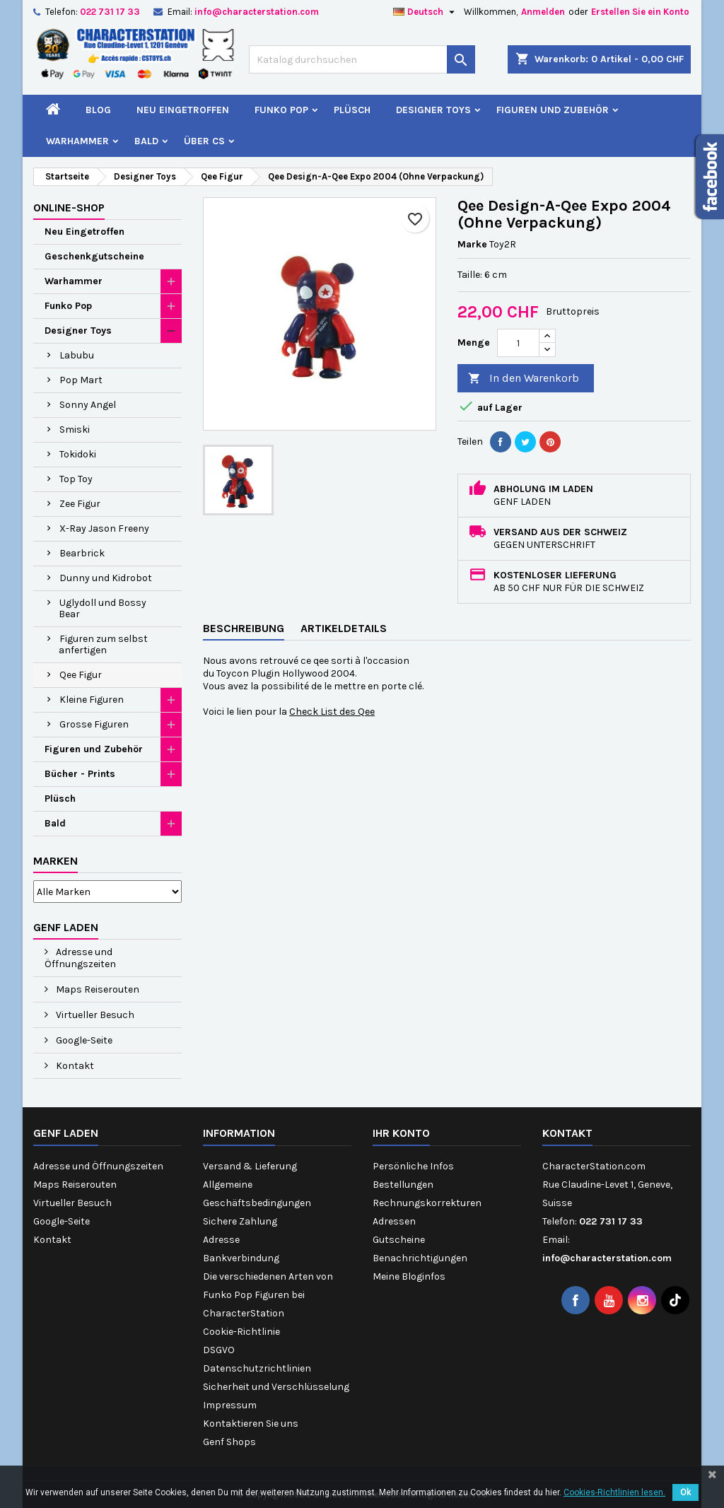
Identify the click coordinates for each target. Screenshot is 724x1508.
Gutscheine (399, 1240)
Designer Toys (433, 110)
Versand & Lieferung (250, 1166)
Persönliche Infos (413, 1166)
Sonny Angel (87, 405)
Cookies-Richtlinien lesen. (614, 1492)
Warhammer (77, 141)
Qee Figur (80, 675)
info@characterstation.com (256, 11)
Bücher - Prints (80, 774)
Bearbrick (82, 553)
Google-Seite (83, 1040)
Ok (685, 1492)
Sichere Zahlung (240, 1221)
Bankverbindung (241, 1258)
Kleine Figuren (91, 700)
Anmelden (543, 11)
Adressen (394, 1221)
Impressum (230, 1405)
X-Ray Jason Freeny (104, 528)
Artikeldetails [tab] (343, 628)
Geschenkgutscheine (94, 256)
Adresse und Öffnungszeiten (80, 958)
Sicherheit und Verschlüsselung (276, 1387)
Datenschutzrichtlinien (257, 1368)
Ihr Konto (401, 1133)
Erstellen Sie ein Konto (640, 11)
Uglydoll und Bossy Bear (102, 608)
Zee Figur (79, 504)
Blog (98, 110)
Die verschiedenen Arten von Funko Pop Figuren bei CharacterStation (268, 1294)
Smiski (74, 429)
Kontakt (74, 1066)
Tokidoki (77, 454)
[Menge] (518, 343)
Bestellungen (403, 1185)
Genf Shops (229, 1442)
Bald (146, 141)
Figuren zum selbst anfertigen (103, 644)
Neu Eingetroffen (182, 110)
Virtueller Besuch (94, 1015)
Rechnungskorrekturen (427, 1203)
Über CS (204, 141)
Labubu (76, 355)
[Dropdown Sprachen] (425, 12)
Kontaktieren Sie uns (250, 1424)
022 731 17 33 (110, 11)
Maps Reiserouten (96, 989)
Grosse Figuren (94, 724)
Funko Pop (281, 110)
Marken (55, 860)
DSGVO (219, 1350)
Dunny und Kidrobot (105, 578)
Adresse (221, 1240)
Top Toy (76, 479)
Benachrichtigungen (420, 1258)
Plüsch (352, 110)
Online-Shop (69, 207)
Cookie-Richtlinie (241, 1332)
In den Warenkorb (523, 378)
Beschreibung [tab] (243, 628)
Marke (472, 244)
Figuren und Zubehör (552, 110)
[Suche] (362, 59)
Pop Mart (81, 380)
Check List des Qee (332, 712)
